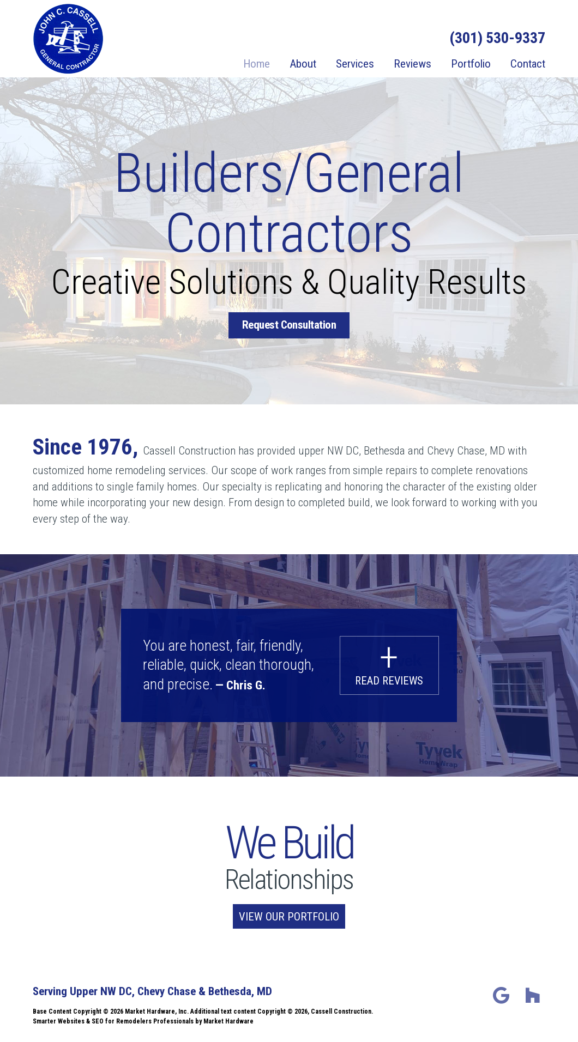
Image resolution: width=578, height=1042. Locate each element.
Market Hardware (228, 1021)
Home (256, 63)
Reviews (412, 63)
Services (355, 63)
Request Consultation (289, 324)
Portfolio (471, 63)
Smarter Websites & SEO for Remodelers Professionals (113, 1021)
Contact (527, 63)
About (303, 63)
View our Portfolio (289, 915)
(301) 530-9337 (497, 38)
